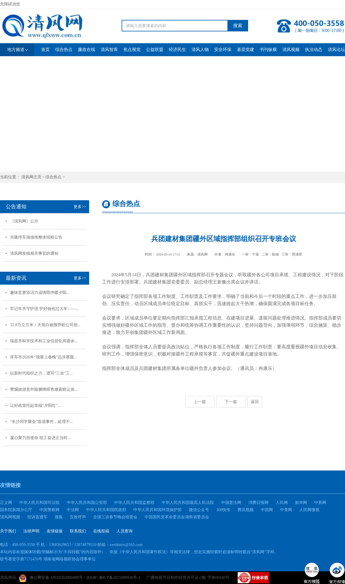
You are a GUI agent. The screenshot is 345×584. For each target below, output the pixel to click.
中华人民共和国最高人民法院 (188, 502)
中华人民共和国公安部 (87, 502)
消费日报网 (258, 502)
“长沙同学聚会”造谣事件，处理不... (41, 421)
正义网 (6, 502)
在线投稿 (101, 531)
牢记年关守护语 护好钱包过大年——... (44, 309)
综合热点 (53, 177)
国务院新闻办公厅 (16, 510)
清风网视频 (10, 517)
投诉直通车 (37, 517)
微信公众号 (199, 510)
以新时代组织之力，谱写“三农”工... (41, 373)
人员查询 (124, 531)
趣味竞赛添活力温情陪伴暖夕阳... (40, 292)
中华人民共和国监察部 (134, 502)
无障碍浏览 (10, 4)
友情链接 (55, 531)
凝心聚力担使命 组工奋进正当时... (40, 438)
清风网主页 (31, 177)
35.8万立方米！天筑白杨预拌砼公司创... (45, 325)
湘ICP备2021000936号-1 (119, 577)
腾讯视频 (245, 510)
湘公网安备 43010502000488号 (51, 578)
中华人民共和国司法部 (39, 502)
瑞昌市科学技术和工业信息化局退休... (44, 341)
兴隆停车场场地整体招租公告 (36, 237)
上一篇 (200, 401)
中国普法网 (231, 502)
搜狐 (59, 517)
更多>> (80, 207)
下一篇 (231, 401)
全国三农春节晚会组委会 (115, 517)
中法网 (73, 510)
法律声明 (31, 531)
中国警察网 (49, 510)
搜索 (237, 25)
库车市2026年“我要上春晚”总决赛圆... (43, 357)
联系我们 (78, 531)
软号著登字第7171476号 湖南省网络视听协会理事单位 (48, 559)
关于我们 (8, 531)
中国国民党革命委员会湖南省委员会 (177, 517)
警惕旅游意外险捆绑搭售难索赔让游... (44, 389)
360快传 (223, 510)
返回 (255, 401)
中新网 (320, 502)
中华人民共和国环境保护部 (157, 510)
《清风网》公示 (24, 221)
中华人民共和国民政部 (106, 510)
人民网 (282, 502)
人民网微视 (309, 510)
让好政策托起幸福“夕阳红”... (35, 405)
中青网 (286, 510)
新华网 (301, 502)
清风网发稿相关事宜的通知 (34, 253)
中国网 (267, 510)
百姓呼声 (78, 517)
